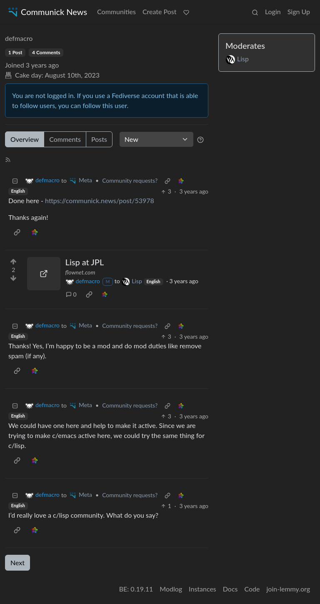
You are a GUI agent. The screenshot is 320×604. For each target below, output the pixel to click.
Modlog (171, 589)
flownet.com (80, 272)
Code (252, 589)
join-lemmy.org (288, 589)
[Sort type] (156, 139)
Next (17, 562)
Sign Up (299, 11)
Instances (202, 589)
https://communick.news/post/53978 (99, 200)
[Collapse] (15, 180)
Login (273, 11)
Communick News (47, 12)
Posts (99, 139)
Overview (24, 139)
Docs (230, 589)
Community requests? (130, 180)
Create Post (159, 11)
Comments (65, 139)
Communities (116, 11)
